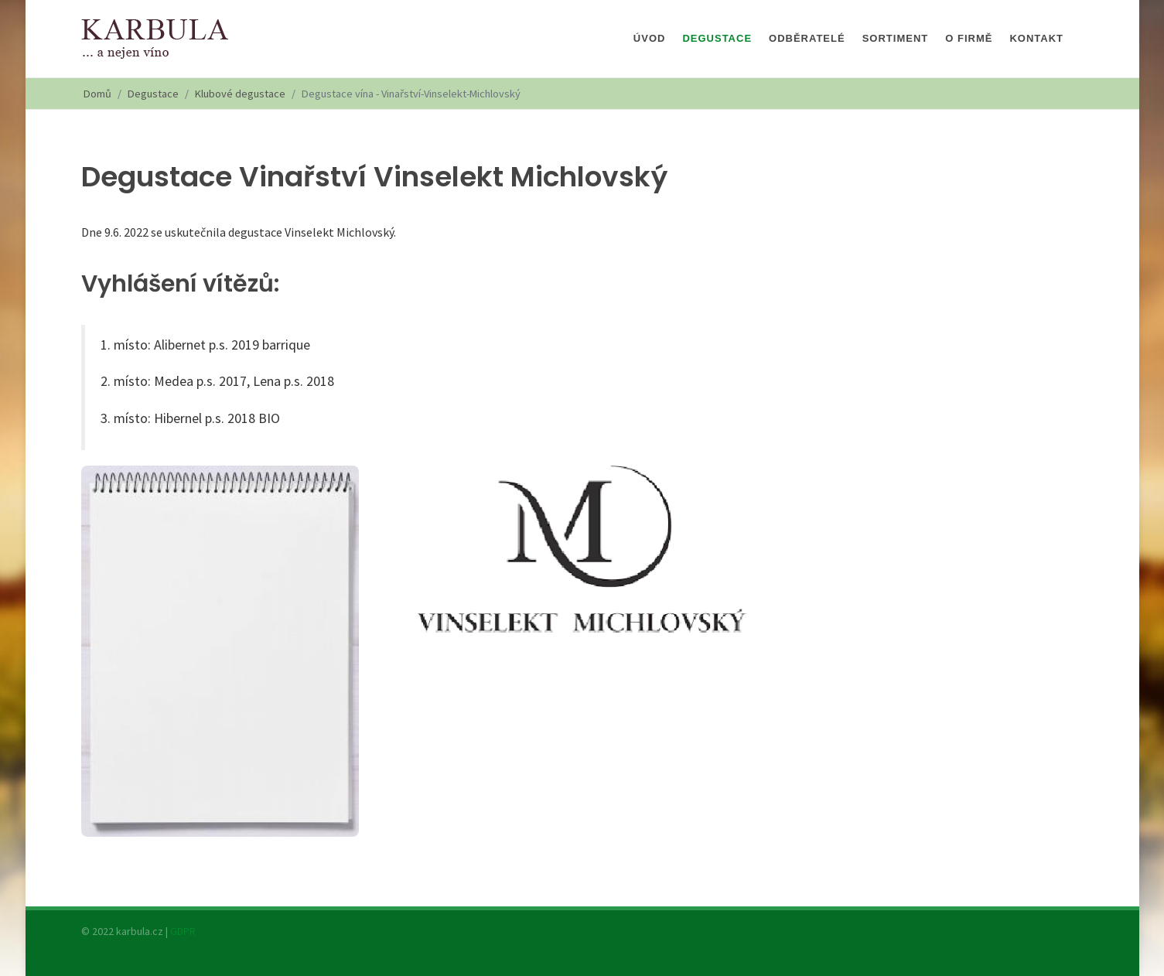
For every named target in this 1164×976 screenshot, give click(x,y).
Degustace (153, 94)
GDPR (183, 931)
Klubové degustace (240, 94)
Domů (97, 94)
